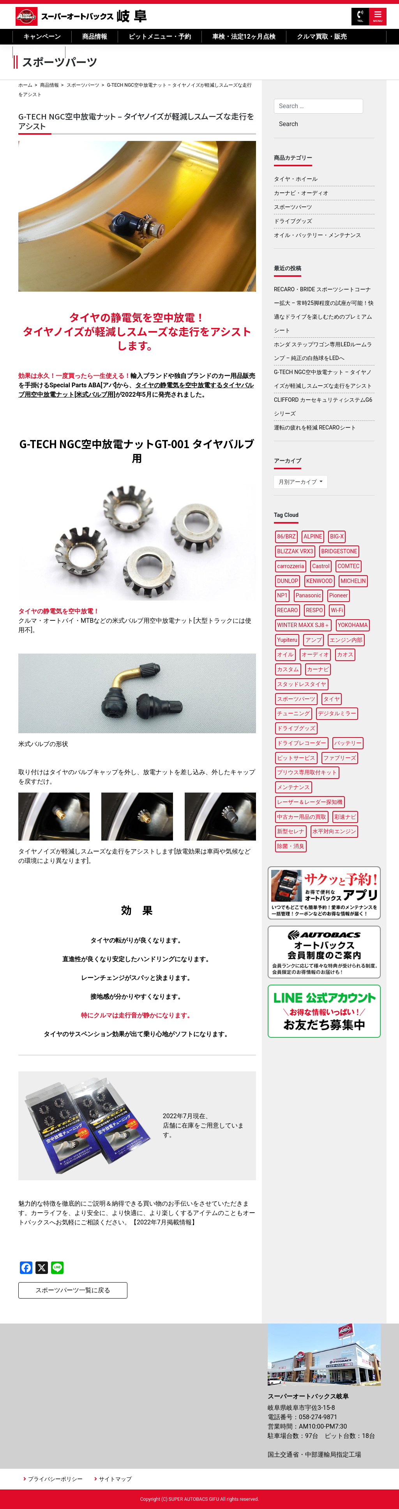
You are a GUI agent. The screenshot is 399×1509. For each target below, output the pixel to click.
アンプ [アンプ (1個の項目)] (313, 640)
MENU (378, 17)
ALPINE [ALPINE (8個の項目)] (313, 536)
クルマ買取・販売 (322, 36)
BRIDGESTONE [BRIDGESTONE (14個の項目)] (339, 551)
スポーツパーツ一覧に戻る (72, 1290)
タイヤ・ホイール (296, 179)
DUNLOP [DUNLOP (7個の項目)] (287, 581)
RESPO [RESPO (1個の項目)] (314, 610)
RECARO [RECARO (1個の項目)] (287, 610)
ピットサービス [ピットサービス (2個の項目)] (296, 758)
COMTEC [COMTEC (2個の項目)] (348, 566)
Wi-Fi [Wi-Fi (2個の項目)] (337, 610)
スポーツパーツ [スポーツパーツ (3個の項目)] (296, 699)
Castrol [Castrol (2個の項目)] (321, 566)
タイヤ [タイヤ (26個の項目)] (331, 699)
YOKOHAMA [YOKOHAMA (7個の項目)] (353, 625)
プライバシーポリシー (55, 1479)
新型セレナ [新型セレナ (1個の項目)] (290, 831)
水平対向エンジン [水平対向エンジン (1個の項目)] (334, 831)
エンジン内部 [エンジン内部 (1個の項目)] (346, 640)
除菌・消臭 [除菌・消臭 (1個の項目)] (290, 846)
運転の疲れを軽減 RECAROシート (315, 427)
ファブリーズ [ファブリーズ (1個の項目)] (339, 758)
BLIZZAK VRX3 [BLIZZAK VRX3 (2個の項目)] (295, 551)
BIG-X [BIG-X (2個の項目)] (337, 536)
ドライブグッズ (293, 221)
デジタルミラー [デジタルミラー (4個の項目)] (337, 713)
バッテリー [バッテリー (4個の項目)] (348, 743)
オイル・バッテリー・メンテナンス (317, 235)
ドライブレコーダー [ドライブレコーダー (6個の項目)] (301, 743)
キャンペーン (42, 36)
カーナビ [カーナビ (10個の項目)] (318, 669)
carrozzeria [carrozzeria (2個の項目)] (290, 566)
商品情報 (94, 36)
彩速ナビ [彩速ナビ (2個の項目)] (345, 817)
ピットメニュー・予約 (160, 36)
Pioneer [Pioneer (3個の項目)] (338, 595)
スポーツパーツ (83, 85)
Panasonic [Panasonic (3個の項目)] (308, 595)
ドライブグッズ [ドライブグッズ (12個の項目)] (296, 728)
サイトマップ (115, 1479)
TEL (360, 17)
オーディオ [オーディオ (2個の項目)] (315, 654)
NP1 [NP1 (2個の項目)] (282, 595)
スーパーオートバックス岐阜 (81, 16)
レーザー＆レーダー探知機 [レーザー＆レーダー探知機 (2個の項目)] (310, 802)
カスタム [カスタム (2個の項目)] (288, 669)
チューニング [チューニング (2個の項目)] (293, 713)
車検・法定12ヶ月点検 (243, 36)
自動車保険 (39, 52)
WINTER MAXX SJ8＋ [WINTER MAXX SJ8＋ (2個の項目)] (303, 625)
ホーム (25, 85)
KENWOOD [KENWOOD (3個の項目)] (319, 581)
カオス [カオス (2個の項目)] (345, 654)
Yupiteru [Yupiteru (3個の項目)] (287, 640)
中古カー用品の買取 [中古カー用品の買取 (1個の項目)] (301, 817)
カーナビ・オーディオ (301, 193)
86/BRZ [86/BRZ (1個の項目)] (286, 536)
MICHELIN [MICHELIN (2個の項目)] (353, 581)
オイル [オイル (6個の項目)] (285, 654)
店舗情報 (88, 52)
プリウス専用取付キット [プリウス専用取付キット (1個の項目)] (307, 772)
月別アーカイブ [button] (298, 482)
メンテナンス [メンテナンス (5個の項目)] (293, 787)
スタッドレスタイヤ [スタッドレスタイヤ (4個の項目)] (301, 684)
